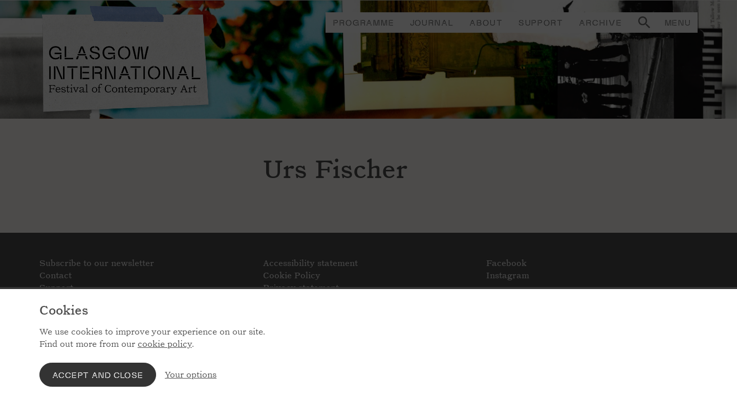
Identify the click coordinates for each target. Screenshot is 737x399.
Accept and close (97, 375)
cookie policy (165, 344)
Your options (190, 375)
